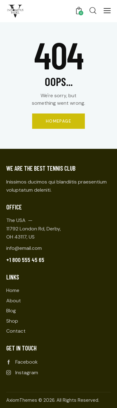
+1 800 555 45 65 (25, 259)
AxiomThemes (21, 400)
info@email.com (24, 248)
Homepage (58, 121)
